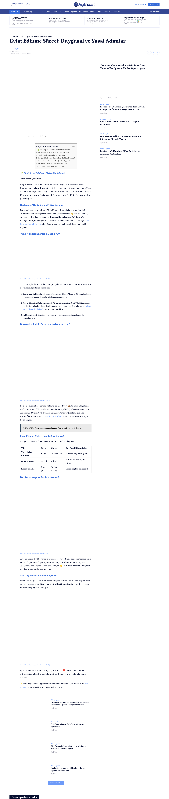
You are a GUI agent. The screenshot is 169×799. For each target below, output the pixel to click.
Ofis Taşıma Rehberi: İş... (95, 18)
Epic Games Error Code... (58, 18)
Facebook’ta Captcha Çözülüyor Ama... (19, 17)
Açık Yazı (18, 49)
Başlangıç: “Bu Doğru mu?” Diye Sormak (53, 127)
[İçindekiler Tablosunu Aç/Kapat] (72, 121)
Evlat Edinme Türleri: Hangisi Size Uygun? (54, 135)
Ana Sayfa (13, 37)
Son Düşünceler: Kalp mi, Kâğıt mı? (51, 140)
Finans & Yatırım (56, 617)
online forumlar (53, 367)
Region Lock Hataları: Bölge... (134, 18)
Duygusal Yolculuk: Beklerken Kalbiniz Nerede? (56, 132)
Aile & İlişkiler (26, 37)
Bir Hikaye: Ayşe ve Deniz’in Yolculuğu (52, 138)
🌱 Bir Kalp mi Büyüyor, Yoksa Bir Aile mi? (53, 124)
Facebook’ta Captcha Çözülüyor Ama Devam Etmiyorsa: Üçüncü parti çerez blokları (32, 731)
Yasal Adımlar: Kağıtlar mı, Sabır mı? (52, 129)
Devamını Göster (56, 678)
